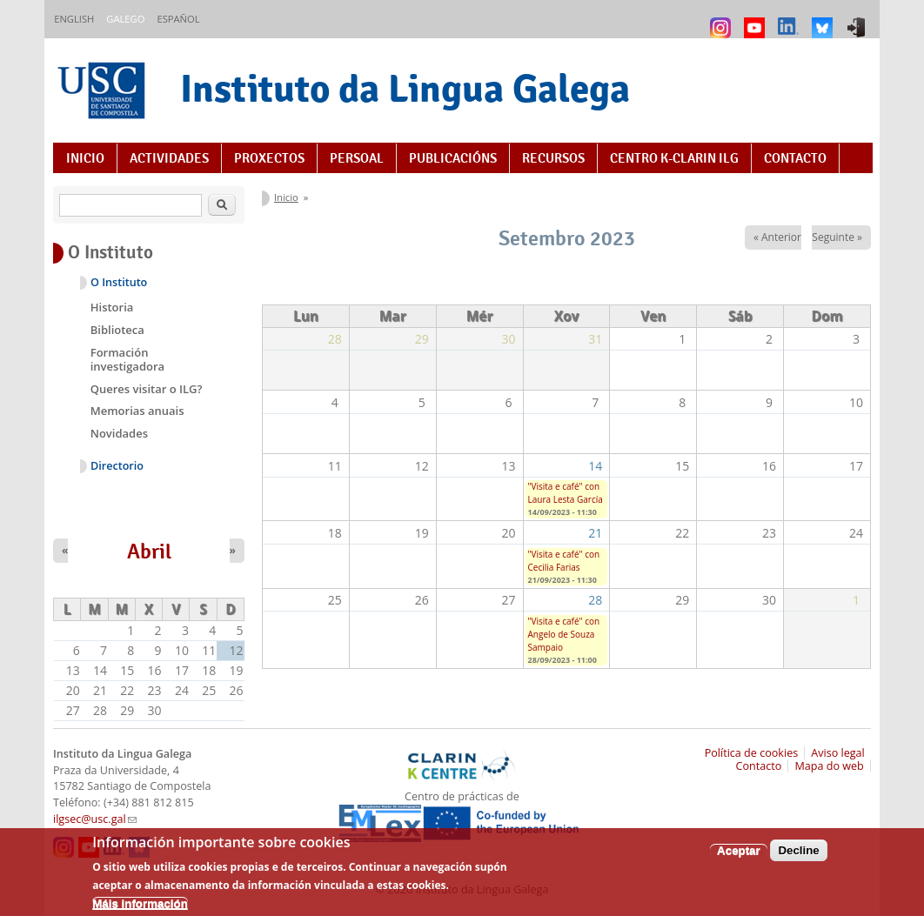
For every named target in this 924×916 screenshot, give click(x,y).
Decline (798, 858)
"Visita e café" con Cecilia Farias (564, 560)
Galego (125, 18)
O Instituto (118, 282)
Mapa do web (828, 765)
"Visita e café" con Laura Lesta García (565, 492)
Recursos (553, 158)
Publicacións (453, 158)
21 (595, 533)
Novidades (119, 433)
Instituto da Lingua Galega (405, 88)
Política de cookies (752, 752)
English (74, 18)
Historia (112, 307)
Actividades (169, 158)
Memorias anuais (137, 410)
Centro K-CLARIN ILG (674, 158)
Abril (149, 551)
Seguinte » (837, 237)
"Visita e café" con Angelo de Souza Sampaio (564, 634)
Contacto (795, 158)
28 (595, 600)
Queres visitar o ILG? (146, 389)
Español (178, 18)
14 (595, 466)
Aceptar (738, 858)
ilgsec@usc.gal (95, 819)
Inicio (85, 158)
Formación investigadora (127, 359)
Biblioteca (117, 330)
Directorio (117, 465)
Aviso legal (838, 752)
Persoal (357, 158)
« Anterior (777, 237)
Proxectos (269, 158)
